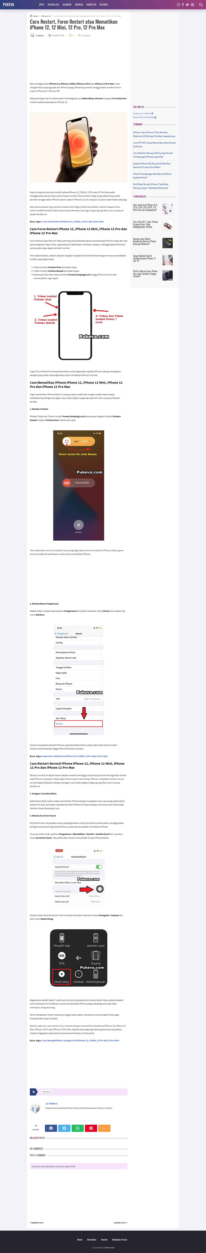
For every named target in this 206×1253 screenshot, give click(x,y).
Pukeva (53, 1103)
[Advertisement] (78, 60)
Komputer (91, 4)
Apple (41, 4)
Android (79, 4)
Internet (104, 4)
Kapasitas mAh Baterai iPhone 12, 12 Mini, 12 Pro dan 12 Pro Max (75, 756)
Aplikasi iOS (53, 4)
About (79, 1239)
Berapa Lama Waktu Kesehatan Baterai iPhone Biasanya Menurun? (144, 241)
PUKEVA (8, 4)
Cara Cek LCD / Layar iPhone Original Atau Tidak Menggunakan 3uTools (145, 224)
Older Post (120, 1222)
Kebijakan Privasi (119, 1239)
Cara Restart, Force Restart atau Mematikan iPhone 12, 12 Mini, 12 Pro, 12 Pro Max (73, 24)
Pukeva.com (109, 1248)
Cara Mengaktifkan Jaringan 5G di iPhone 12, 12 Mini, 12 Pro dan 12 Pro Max (80, 1040)
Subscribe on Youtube (144, 117)
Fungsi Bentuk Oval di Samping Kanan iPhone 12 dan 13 (144, 258)
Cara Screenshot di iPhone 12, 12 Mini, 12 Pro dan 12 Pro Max (73, 221)
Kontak (104, 1239)
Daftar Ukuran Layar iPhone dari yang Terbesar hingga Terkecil (145, 273)
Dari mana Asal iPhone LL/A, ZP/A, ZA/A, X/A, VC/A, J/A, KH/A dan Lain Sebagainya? (145, 207)
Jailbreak (66, 4)
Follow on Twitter (143, 113)
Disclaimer (91, 1239)
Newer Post (37, 1222)
